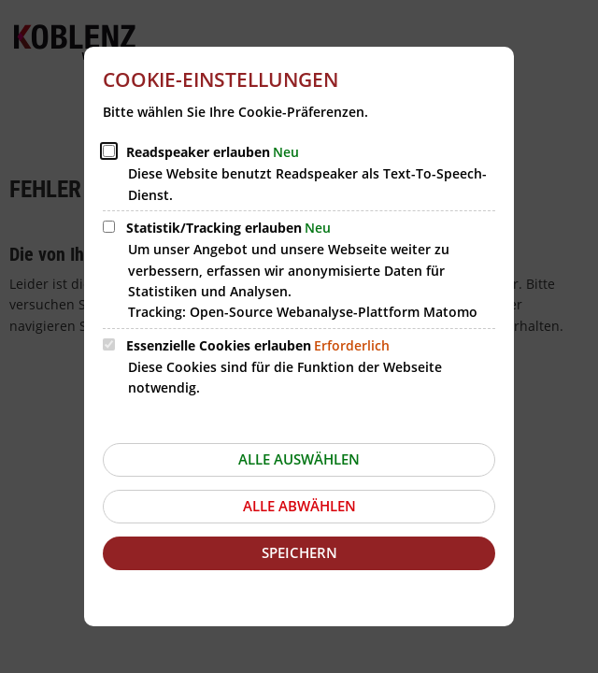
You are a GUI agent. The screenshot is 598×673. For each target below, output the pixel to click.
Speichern (299, 552)
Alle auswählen (299, 459)
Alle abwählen (299, 505)
